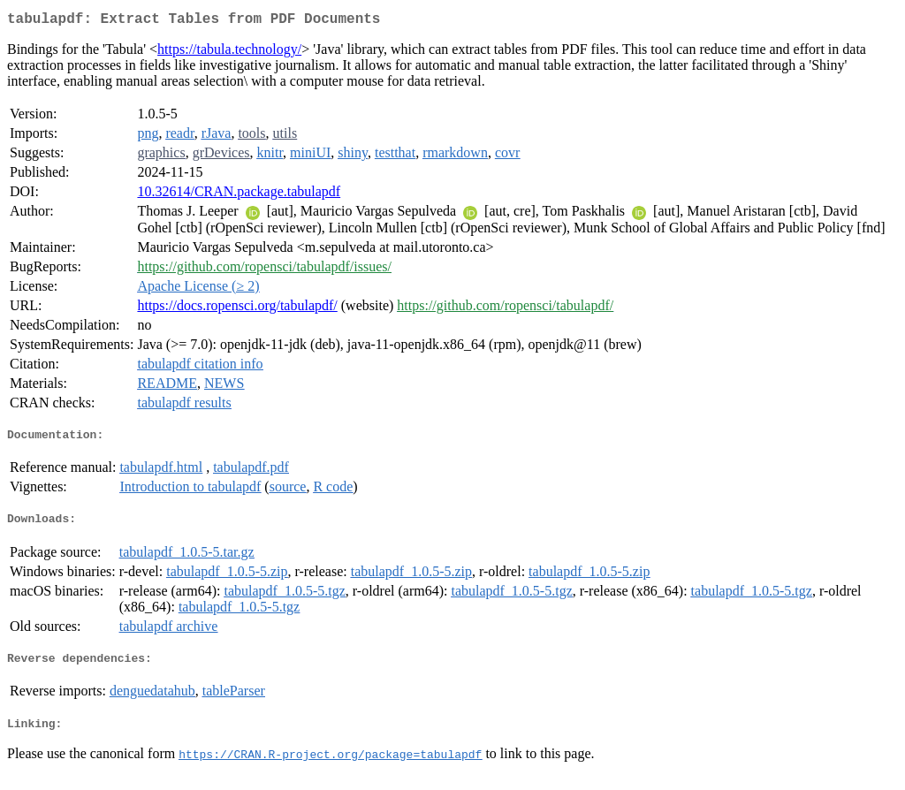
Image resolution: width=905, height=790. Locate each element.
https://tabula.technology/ (229, 52)
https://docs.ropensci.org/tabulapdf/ (237, 308)
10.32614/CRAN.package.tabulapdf (238, 194)
